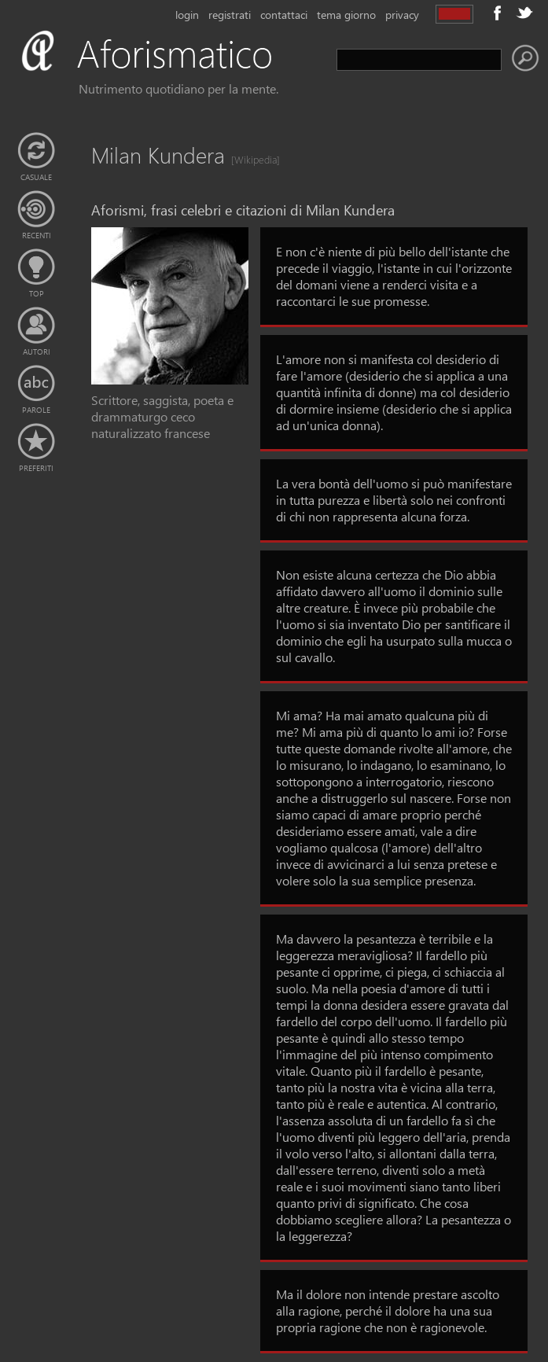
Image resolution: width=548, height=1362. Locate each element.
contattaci (283, 14)
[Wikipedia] (250, 159)
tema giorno (346, 14)
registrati (229, 14)
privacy (402, 14)
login (187, 14)
